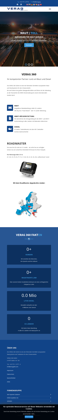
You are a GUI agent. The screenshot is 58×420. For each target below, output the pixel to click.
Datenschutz (10, 374)
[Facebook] (17, 4)
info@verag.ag (36, 2)
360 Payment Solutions (13, 394)
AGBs (8, 382)
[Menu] (50, 9)
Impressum (10, 370)
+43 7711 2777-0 (24, 2)
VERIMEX (9, 401)
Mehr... (33, 414)
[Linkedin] (21, 4)
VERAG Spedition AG (12, 398)
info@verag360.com (12, 366)
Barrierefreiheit (11, 378)
